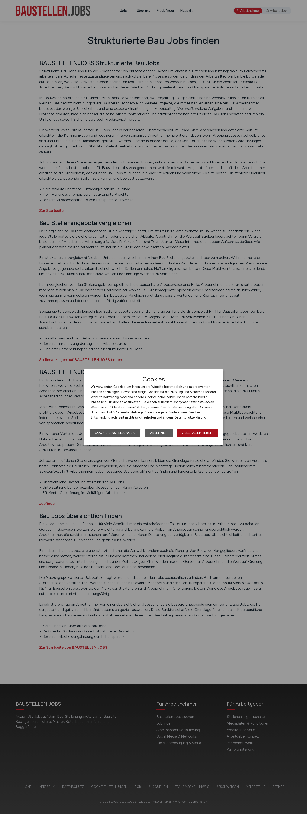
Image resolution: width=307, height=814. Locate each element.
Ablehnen (158, 433)
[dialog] (153, 407)
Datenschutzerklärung (190, 417)
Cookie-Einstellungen (115, 433)
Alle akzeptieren (197, 433)
